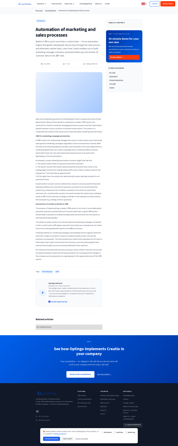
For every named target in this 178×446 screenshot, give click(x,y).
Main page (39, 11)
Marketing (130, 432)
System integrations (116, 80)
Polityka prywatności (59, 434)
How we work (57, 4)
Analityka (118, 432)
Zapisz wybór (67, 439)
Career (107, 4)
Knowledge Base (86, 4)
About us (98, 4)
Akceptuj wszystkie (51, 439)
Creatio (111, 88)
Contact (154, 4)
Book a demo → (117, 57)
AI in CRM (112, 84)
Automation (113, 76)
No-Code (112, 73)
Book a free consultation (80, 374)
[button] (43, 4)
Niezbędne (107, 432)
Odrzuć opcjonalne (81, 439)
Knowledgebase (50, 11)
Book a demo (168, 4)
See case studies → (104, 374)
